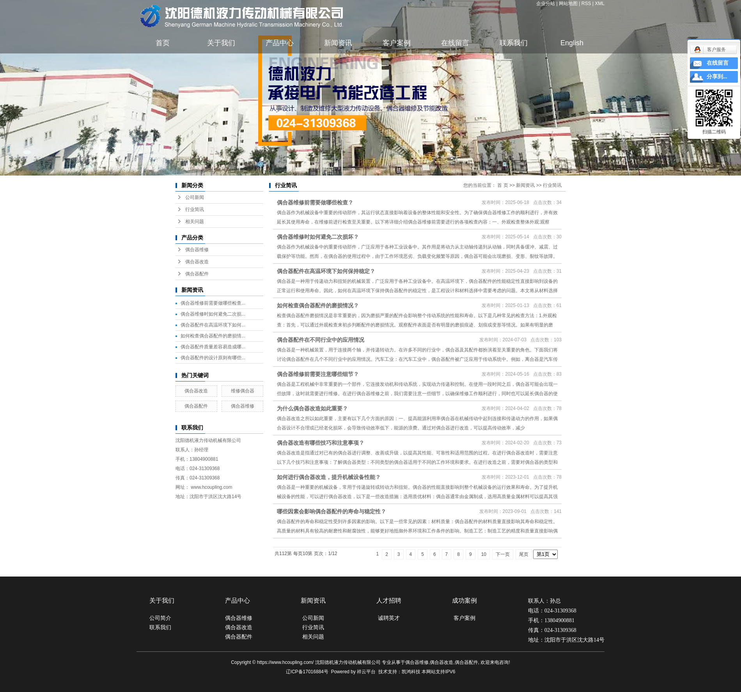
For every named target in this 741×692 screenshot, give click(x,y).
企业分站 (545, 3)
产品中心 (280, 43)
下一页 (503, 554)
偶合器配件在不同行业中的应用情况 (320, 340)
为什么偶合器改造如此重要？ (312, 408)
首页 (163, 43)
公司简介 (160, 618)
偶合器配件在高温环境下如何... (213, 325)
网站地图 (568, 3)
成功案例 (464, 600)
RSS (586, 3)
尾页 (523, 554)
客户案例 (397, 43)
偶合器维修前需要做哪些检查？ (315, 202)
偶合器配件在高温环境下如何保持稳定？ (326, 271)
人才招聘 (388, 600)
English (571, 43)
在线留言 (455, 43)
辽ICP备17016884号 (307, 671)
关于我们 (221, 43)
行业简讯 (194, 209)
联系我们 (514, 43)
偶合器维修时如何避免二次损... (213, 314)
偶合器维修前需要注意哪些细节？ (318, 374)
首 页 (502, 185)
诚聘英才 (389, 618)
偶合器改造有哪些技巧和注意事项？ (320, 443)
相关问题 (194, 221)
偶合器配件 (197, 274)
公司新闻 (194, 197)
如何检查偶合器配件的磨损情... (213, 336)
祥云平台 (366, 671)
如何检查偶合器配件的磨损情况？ (318, 305)
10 (483, 554)
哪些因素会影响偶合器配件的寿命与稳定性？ (331, 511)
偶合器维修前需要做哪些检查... (213, 303)
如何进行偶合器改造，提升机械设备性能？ (329, 477)
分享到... (717, 77)
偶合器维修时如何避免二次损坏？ (318, 237)
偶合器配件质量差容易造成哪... (213, 347)
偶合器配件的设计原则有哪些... (213, 357)
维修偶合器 (242, 391)
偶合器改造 (197, 261)
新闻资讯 (338, 43)
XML (599, 3)
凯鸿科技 (411, 671)
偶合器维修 (197, 249)
